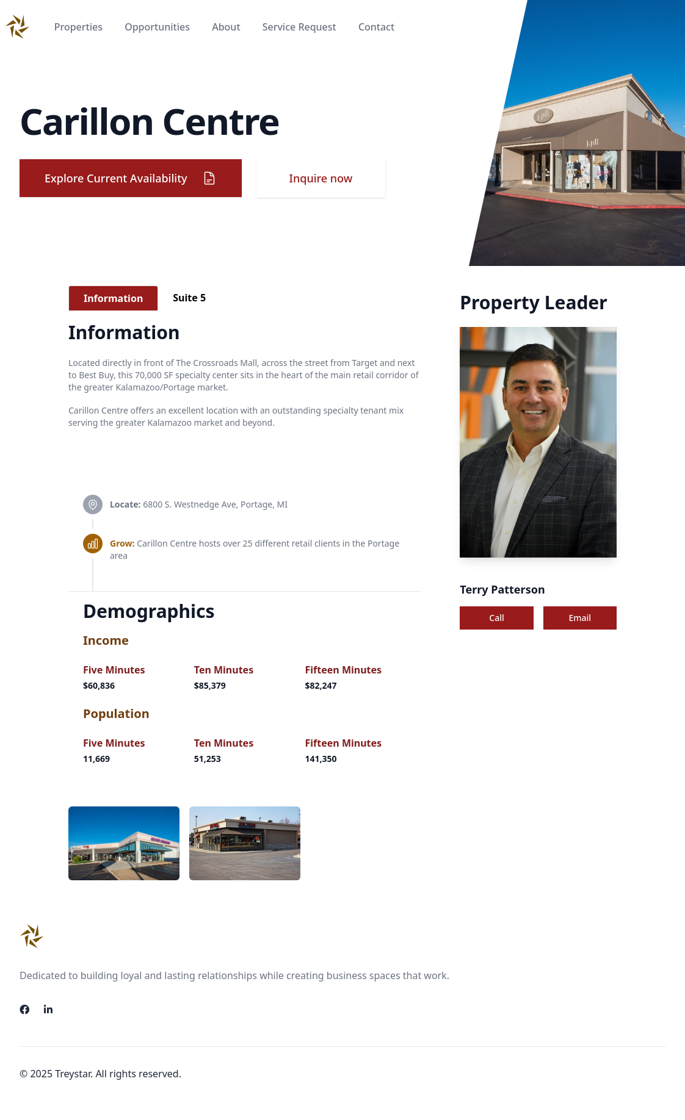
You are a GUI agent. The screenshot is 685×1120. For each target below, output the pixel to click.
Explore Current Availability (131, 178)
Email (580, 617)
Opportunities (158, 27)
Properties (79, 27)
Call (496, 617)
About (227, 27)
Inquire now (321, 178)
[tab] (113, 298)
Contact (376, 27)
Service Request (301, 27)
